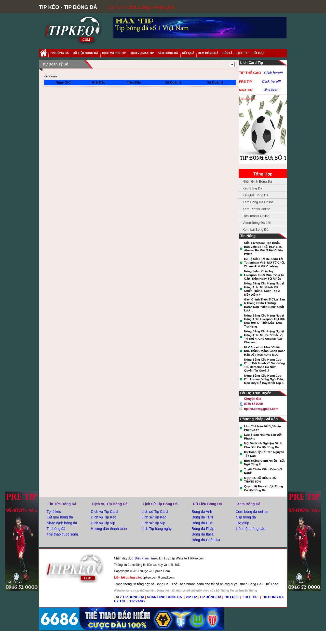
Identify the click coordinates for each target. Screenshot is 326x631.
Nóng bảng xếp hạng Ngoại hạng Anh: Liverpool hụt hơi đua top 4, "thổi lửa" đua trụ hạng (264, 321)
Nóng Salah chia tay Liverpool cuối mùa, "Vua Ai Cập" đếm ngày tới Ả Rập (264, 274)
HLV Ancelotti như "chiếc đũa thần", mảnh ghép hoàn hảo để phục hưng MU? (264, 351)
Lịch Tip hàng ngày (156, 529)
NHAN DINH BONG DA (164, 597)
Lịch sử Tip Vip (153, 523)
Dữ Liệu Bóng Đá (207, 504)
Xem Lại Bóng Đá (255, 229)
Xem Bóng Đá (248, 504)
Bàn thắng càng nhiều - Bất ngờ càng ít (264, 462)
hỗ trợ (258, 52)
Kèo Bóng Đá (168, 52)
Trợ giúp (242, 523)
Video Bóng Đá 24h (256, 223)
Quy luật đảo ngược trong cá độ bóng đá (263, 488)
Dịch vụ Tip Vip (103, 523)
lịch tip (243, 52)
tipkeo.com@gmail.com (261, 409)
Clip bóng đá (246, 517)
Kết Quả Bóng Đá (255, 195)
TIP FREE (231, 597)
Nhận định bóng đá (62, 523)
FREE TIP (251, 597)
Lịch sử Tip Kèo (153, 517)
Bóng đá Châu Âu (206, 540)
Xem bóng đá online (252, 512)
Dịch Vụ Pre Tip (114, 52)
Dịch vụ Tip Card (104, 512)
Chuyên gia (252, 399)
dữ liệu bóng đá (85, 52)
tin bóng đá (59, 52)
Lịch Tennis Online (255, 216)
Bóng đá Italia (203, 534)
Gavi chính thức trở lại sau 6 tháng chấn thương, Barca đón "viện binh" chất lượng (264, 305)
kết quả (188, 52)
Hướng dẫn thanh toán (109, 529)
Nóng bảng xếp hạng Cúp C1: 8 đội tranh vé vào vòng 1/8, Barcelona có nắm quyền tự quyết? (264, 365)
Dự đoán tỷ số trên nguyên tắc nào (264, 453)
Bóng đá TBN (202, 517)
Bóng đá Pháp (203, 529)
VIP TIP (191, 597)
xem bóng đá (208, 52)
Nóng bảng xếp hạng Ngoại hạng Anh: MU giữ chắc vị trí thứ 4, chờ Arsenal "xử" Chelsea (264, 337)
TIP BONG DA (133, 597)
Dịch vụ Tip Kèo (103, 517)
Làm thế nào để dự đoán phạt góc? (262, 427)
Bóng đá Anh (202, 512)
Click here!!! (273, 73)
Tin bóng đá (56, 529)
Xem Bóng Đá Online (258, 202)
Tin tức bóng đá (62, 504)
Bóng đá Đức (202, 523)
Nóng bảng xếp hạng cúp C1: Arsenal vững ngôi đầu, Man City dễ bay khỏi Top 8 (264, 379)
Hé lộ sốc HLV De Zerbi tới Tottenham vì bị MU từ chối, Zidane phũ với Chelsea (264, 262)
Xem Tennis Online (256, 209)
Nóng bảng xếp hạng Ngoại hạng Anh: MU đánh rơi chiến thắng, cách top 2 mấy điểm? (264, 289)
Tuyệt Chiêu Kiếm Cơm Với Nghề (263, 471)
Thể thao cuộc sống (62, 534)
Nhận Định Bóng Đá (257, 181)
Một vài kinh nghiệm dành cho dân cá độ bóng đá (263, 445)
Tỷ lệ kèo (54, 512)
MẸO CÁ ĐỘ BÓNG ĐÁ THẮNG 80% (260, 479)
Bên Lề (228, 52)
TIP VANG (137, 601)
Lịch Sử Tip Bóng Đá (160, 504)
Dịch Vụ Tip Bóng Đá (110, 504)
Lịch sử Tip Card (154, 512)
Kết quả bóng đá (60, 517)
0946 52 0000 (253, 404)
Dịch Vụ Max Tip (142, 52)
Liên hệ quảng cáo (250, 529)
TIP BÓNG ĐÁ (210, 597)
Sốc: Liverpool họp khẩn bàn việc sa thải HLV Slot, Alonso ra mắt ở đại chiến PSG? (263, 248)
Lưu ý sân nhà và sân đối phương (263, 436)
